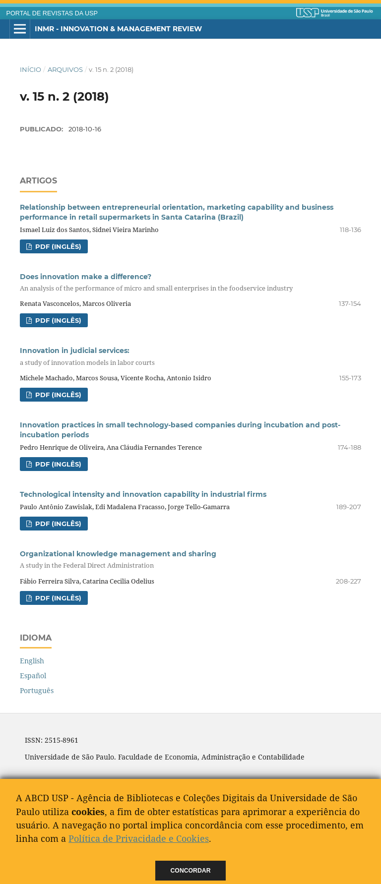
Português (37, 690)
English (32, 660)
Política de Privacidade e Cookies (138, 838)
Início (30, 69)
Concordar (191, 870)
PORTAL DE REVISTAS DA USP (52, 13)
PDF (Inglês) (57, 246)
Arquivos (65, 69)
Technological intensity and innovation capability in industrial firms (143, 494)
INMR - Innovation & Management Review (118, 28)
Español (33, 675)
